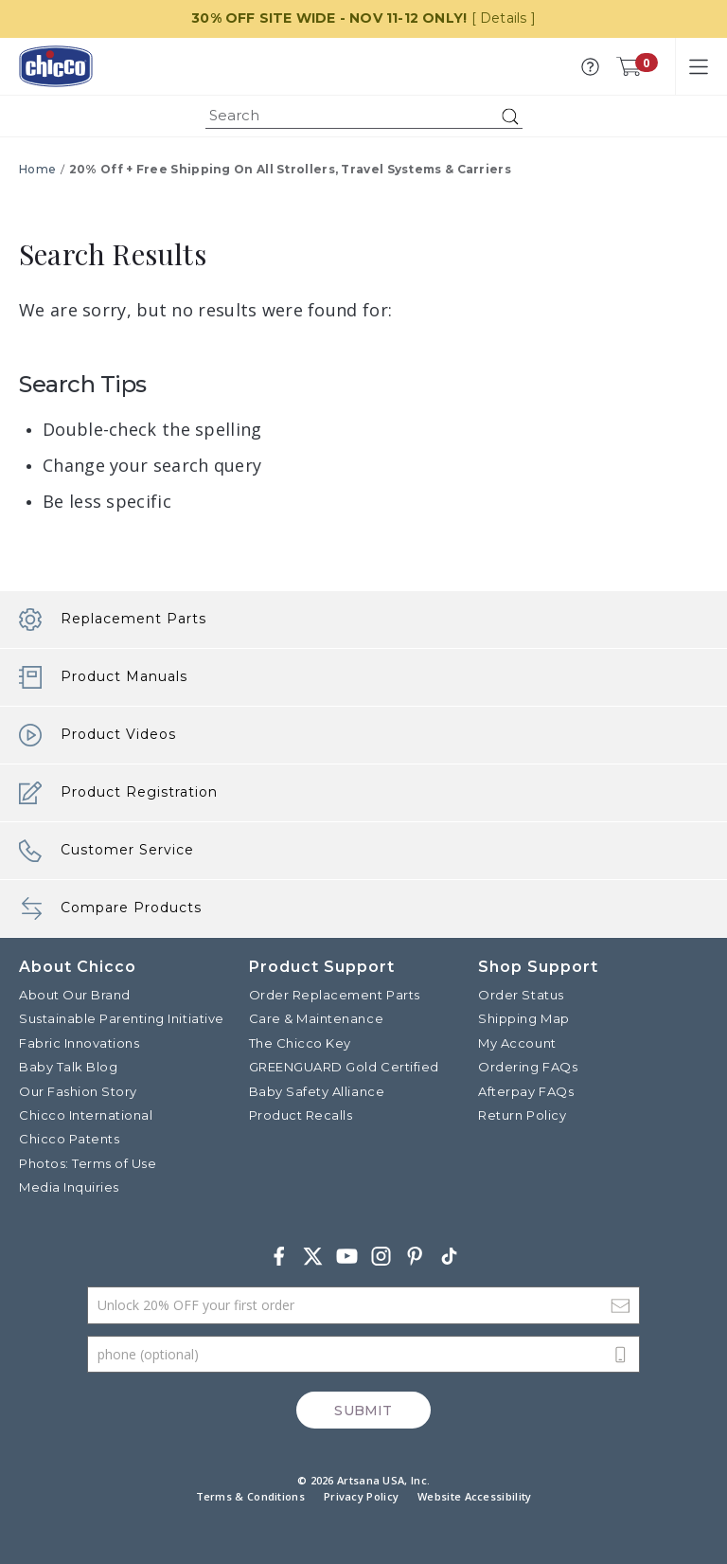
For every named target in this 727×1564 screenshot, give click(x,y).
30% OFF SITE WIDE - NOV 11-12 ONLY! (329, 18)
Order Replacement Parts (334, 994)
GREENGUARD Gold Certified (344, 1066)
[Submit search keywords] (510, 116)
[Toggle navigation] (698, 66)
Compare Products (110, 908)
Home (37, 169)
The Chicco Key (300, 1042)
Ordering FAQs (527, 1066)
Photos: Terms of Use (87, 1162)
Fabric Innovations (79, 1042)
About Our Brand (75, 994)
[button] (590, 67)
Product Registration (118, 793)
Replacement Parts (112, 619)
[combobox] (364, 116)
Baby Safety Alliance (316, 1090)
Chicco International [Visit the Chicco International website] (85, 1115)
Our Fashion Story (78, 1090)
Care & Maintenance (316, 1018)
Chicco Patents (69, 1138)
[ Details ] (503, 18)
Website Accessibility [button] (474, 1496)
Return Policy (522, 1115)
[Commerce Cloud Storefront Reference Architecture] (56, 66)
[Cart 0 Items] (628, 66)
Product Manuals (103, 677)
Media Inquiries (69, 1187)
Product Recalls (301, 1115)
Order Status (520, 994)
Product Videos (97, 735)
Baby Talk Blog (68, 1066)
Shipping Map (523, 1018)
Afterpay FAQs (526, 1090)
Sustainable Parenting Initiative (121, 1018)
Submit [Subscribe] (363, 1409)
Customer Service (106, 850)
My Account (517, 1042)
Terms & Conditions (250, 1496)
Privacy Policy (361, 1496)
